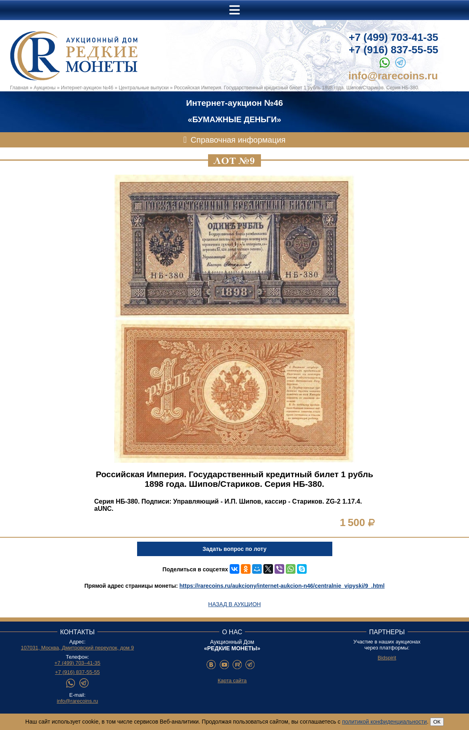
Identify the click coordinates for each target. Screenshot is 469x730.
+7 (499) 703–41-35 (78, 663)
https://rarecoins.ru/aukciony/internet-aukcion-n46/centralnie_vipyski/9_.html (282, 586)
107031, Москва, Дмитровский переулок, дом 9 (77, 648)
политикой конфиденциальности (384, 721)
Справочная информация (238, 139)
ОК (437, 722)
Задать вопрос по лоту (234, 549)
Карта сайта (232, 681)
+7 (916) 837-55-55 (393, 50)
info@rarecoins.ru (393, 76)
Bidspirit (387, 658)
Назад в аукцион (234, 604)
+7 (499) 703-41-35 (393, 37)
